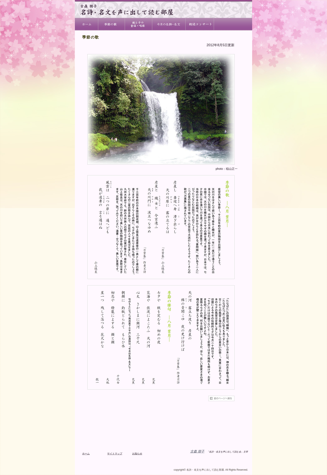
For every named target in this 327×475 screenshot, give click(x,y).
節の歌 (111, 24)
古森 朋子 (197, 451)
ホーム (86, 24)
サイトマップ (114, 453)
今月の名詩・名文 (169, 24)
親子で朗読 (138, 24)
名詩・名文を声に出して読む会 (233, 24)
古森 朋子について (200, 24)
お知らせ (137, 453)
